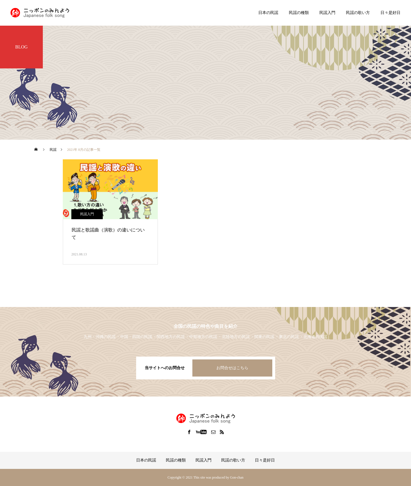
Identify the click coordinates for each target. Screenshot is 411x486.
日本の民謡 (268, 13)
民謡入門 (327, 13)
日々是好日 (390, 13)
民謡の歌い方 (358, 13)
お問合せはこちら (232, 368)
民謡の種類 (299, 13)
